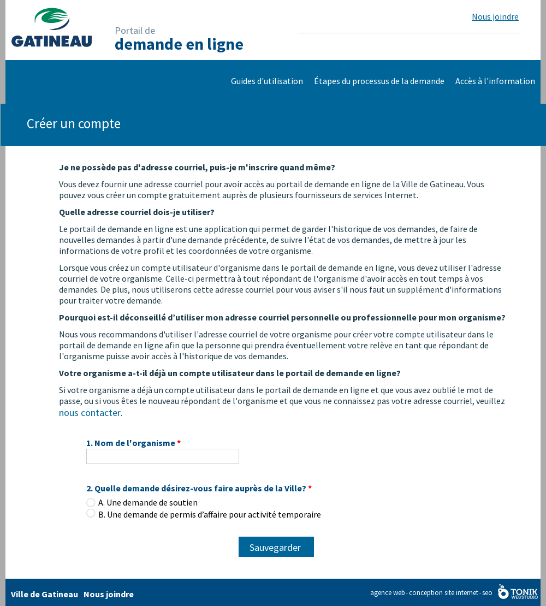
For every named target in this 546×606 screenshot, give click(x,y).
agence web (387, 592)
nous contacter (90, 412)
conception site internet (443, 592)
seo (487, 592)
